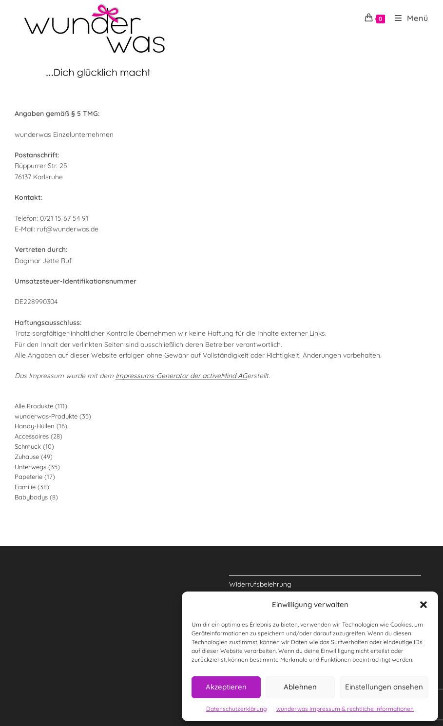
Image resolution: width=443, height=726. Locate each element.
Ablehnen (300, 686)
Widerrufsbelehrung (260, 584)
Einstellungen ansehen (384, 686)
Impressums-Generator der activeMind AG (181, 375)
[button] (423, 605)
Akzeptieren (226, 686)
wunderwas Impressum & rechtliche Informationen (345, 708)
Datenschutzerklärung (236, 708)
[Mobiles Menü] (407, 18)
